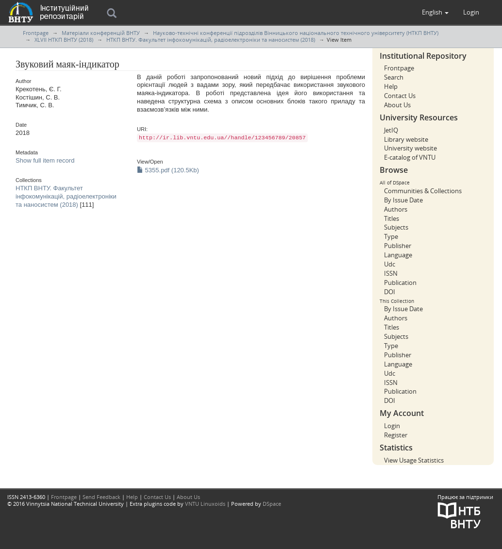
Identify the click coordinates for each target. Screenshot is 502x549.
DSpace (272, 503)
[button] (435, 12)
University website (410, 148)
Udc (389, 264)
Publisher (397, 245)
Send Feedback (101, 496)
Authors (395, 209)
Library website (406, 139)
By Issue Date (403, 200)
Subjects (396, 227)
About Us (397, 104)
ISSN (391, 273)
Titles (391, 218)
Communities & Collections (423, 190)
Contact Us (400, 95)
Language (398, 254)
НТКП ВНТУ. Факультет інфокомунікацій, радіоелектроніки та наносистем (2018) (210, 39)
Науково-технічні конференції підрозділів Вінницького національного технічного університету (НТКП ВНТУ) (295, 32)
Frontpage (36, 32)
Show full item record (45, 160)
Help (391, 86)
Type (391, 236)
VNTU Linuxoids (205, 503)
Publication (400, 282)
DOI (389, 291)
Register (395, 435)
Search (393, 77)
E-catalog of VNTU (409, 157)
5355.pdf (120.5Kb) (168, 170)
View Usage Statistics (414, 460)
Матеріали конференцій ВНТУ (101, 32)
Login (392, 425)
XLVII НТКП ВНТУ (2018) (63, 39)
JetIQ (391, 130)
